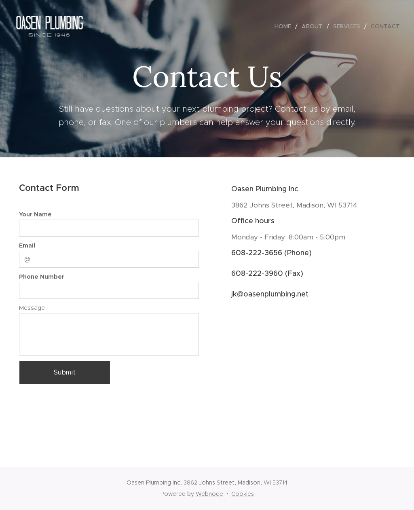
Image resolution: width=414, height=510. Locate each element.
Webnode (209, 493)
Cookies (242, 493)
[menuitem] (285, 26)
